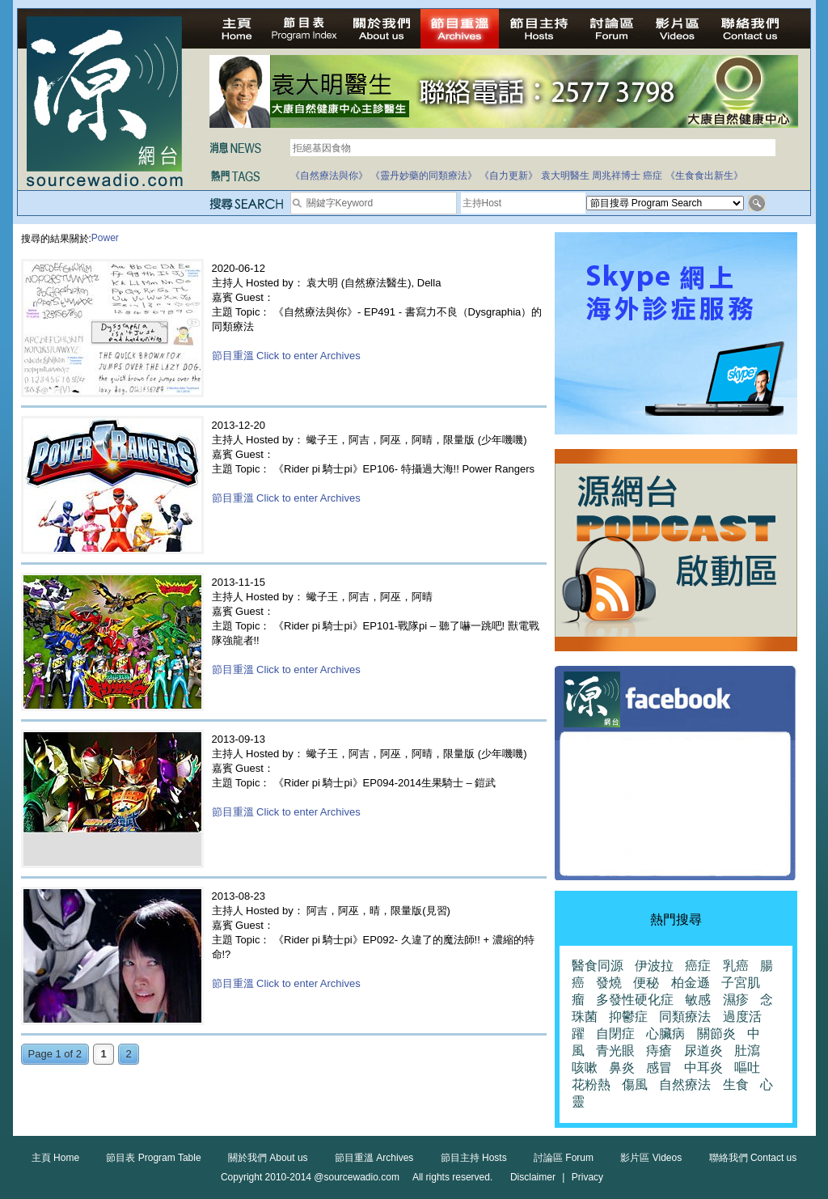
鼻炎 (622, 1067)
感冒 (659, 1067)
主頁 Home (55, 1157)
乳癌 (736, 965)
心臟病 (665, 1033)
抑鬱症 (628, 1016)
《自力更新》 (508, 175)
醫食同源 (597, 965)
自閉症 (615, 1033)
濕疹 (736, 999)
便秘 (646, 982)
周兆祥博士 (616, 175)
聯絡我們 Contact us (753, 1157)
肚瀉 (747, 1050)
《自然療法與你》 (329, 175)
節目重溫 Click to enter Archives (286, 356)
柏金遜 (690, 982)
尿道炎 (703, 1050)
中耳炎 (703, 1067)
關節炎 (716, 1033)
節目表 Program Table (153, 1157)
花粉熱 (591, 1084)
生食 (736, 1084)
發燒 (609, 982)
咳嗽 (585, 1067)
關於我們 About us (268, 1157)
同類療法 (685, 1016)
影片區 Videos (651, 1157)
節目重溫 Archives (374, 1157)
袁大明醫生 (565, 175)
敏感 (698, 999)
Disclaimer (533, 1177)
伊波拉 (654, 965)
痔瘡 (659, 1050)
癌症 (652, 175)
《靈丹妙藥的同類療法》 (423, 175)
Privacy (587, 1177)
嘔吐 (747, 1067)
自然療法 (685, 1084)
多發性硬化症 (635, 999)
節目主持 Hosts (474, 1157)
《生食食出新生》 (704, 175)
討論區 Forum (564, 1157)
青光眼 (615, 1050)
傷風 (635, 1084)
